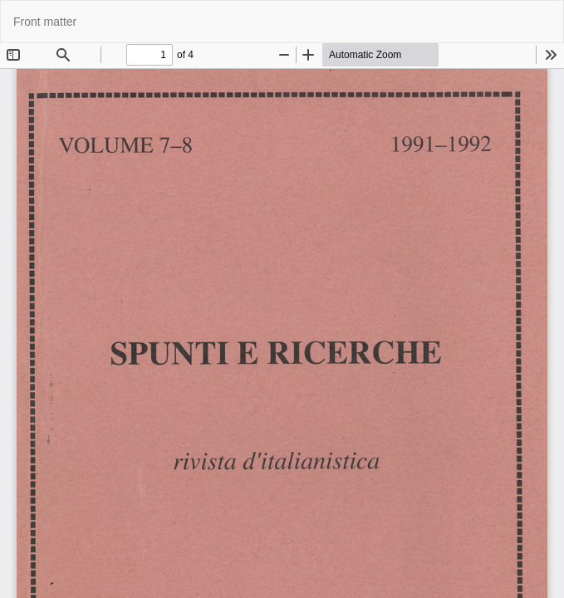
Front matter (44, 21)
